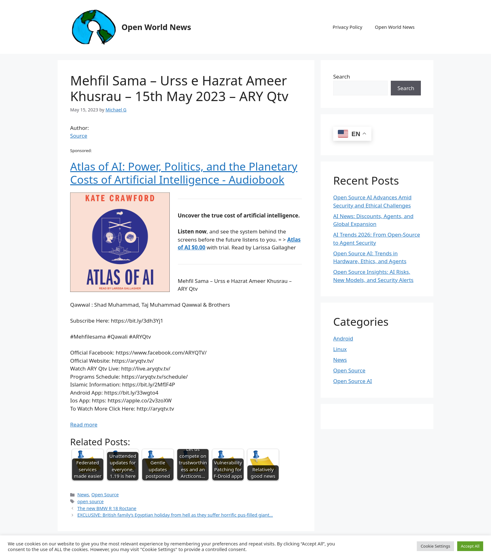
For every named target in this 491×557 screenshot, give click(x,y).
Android (343, 338)
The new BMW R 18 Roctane (106, 508)
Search (341, 76)
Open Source (105, 495)
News (83, 495)
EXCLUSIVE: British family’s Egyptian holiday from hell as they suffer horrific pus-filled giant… (175, 515)
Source (78, 135)
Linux (340, 349)
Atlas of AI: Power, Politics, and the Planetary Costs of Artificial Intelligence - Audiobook (183, 173)
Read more (83, 424)
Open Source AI (352, 381)
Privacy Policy (347, 27)
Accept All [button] (470, 546)
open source (90, 501)
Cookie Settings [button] (435, 546)
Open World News (156, 27)
